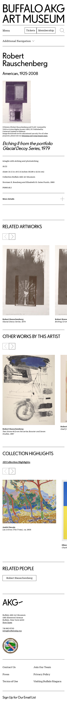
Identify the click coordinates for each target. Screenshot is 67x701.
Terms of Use (10, 681)
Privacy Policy (42, 674)
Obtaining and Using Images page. (35, 136)
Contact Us (9, 667)
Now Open (7, 622)
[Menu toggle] (6, 30)
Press (6, 674)
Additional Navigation (18, 41)
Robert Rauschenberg (25, 59)
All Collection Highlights (16, 462)
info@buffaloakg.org (12, 631)
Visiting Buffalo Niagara (47, 681)
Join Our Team (42, 667)
